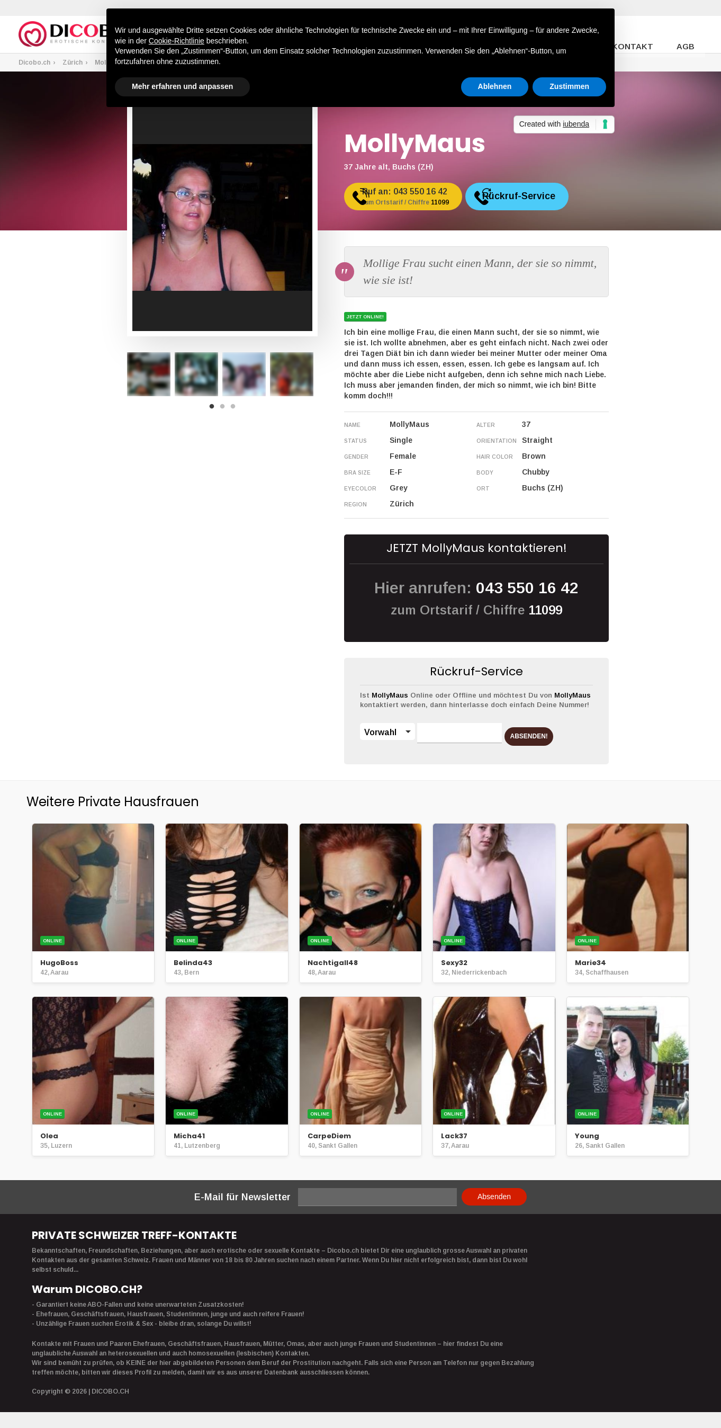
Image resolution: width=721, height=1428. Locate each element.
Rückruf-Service (552, 200)
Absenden (494, 1196)
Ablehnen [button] (495, 86)
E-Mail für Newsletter (242, 1197)
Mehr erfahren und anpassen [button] (182, 86)
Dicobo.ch (34, 62)
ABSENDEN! (545, 732)
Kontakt (640, 35)
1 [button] (214, 409)
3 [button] (235, 409)
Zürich (72, 62)
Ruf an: (420, 201)
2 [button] (225, 409)
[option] (148, 374)
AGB (687, 35)
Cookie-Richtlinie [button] (176, 41)
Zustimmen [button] (569, 86)
